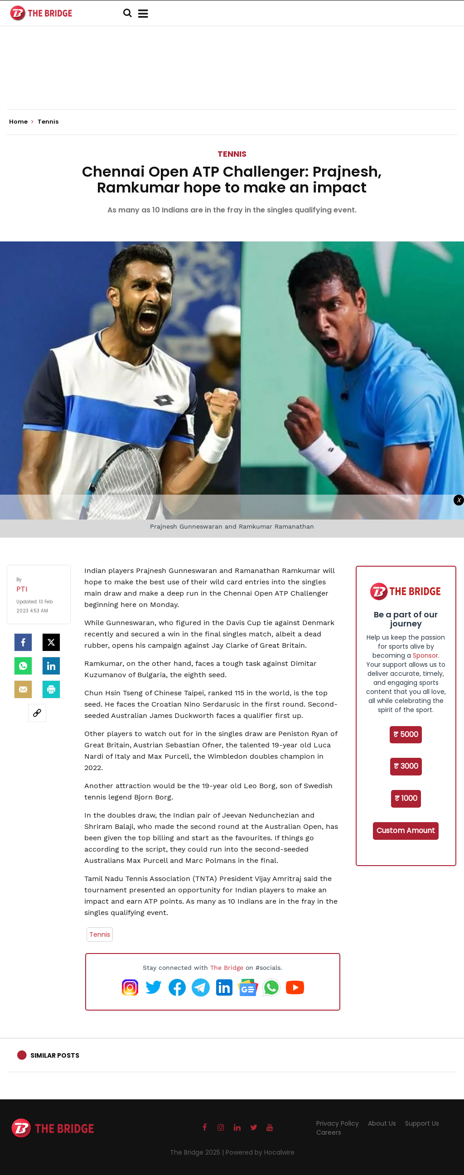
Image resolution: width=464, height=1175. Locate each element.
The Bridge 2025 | (198, 1152)
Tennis (232, 153)
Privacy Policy (337, 1123)
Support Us (422, 1123)
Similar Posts (54, 1055)
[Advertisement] (232, 81)
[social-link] (37, 713)
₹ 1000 (406, 798)
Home (21, 122)
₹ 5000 (405, 734)
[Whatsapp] (23, 666)
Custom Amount (406, 830)
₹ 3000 (406, 766)
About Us (382, 1123)
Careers (328, 1132)
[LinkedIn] (51, 666)
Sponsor (425, 655)
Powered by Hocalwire (260, 1152)
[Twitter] (51, 642)
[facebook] (23, 642)
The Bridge (226, 967)
